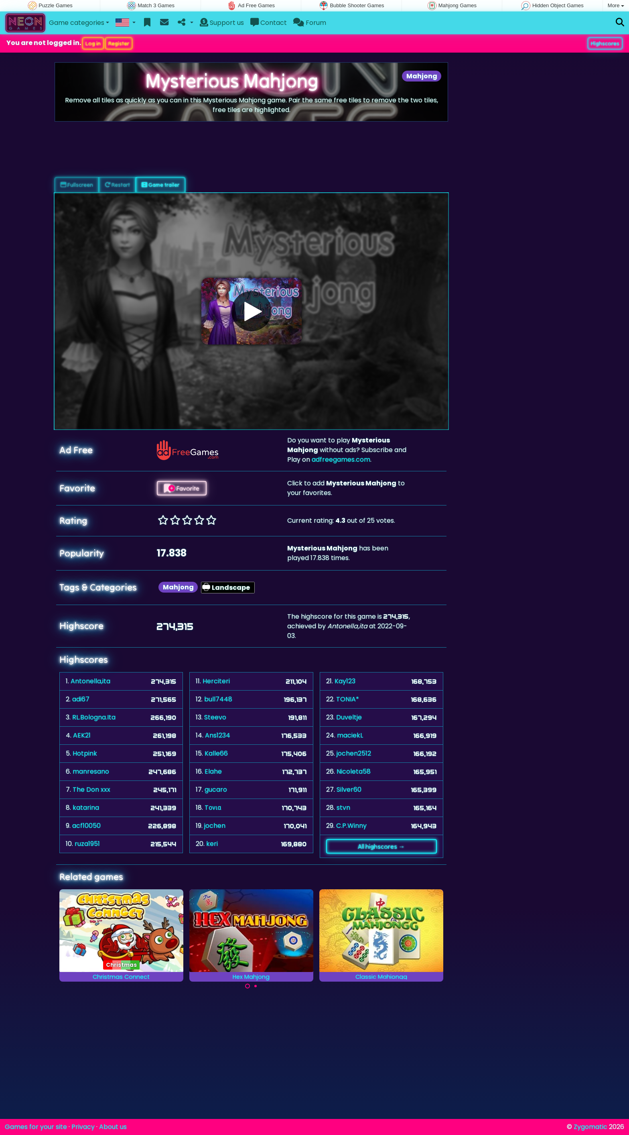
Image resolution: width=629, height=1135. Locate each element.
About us (113, 1126)
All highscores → (381, 846)
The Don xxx (91, 789)
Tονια (213, 807)
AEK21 (82, 735)
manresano (91, 771)
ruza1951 (87, 843)
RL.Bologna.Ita (94, 717)
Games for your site (36, 1126)
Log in (93, 43)
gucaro (216, 789)
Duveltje (349, 717)
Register (118, 43)
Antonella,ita (90, 681)
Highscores (605, 43)
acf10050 (86, 825)
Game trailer (160, 184)
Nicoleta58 (354, 771)
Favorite (181, 488)
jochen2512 (354, 753)
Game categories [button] (76, 22)
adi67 (80, 699)
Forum (309, 22)
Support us (222, 22)
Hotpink (85, 753)
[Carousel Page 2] (255, 986)
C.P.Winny (351, 825)
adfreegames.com (341, 459)
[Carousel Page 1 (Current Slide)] (247, 986)
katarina (86, 807)
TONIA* (347, 699)
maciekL (350, 735)
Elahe (213, 771)
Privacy (83, 1126)
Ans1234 (217, 735)
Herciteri (216, 681)
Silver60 (349, 789)
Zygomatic (590, 1126)
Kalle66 (216, 753)
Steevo (215, 717)
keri (212, 843)
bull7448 (218, 699)
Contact (268, 22)
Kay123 (345, 681)
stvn (343, 807)
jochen (214, 825)
